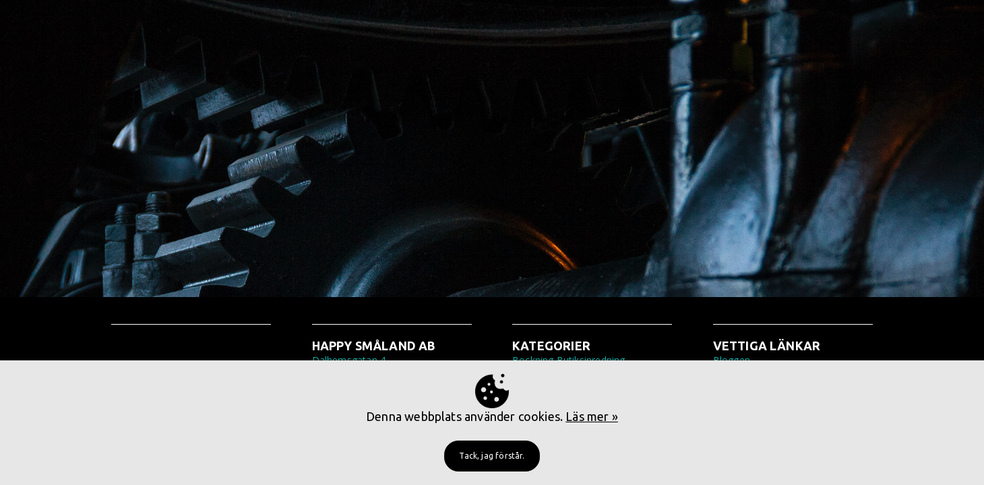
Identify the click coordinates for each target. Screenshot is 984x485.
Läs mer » (591, 416)
